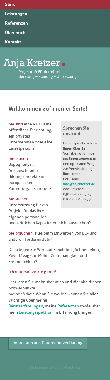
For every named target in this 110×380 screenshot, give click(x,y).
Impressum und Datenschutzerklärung (47, 342)
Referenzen (68, 306)
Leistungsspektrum (36, 312)
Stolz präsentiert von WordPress (55, 367)
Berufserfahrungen (26, 306)
